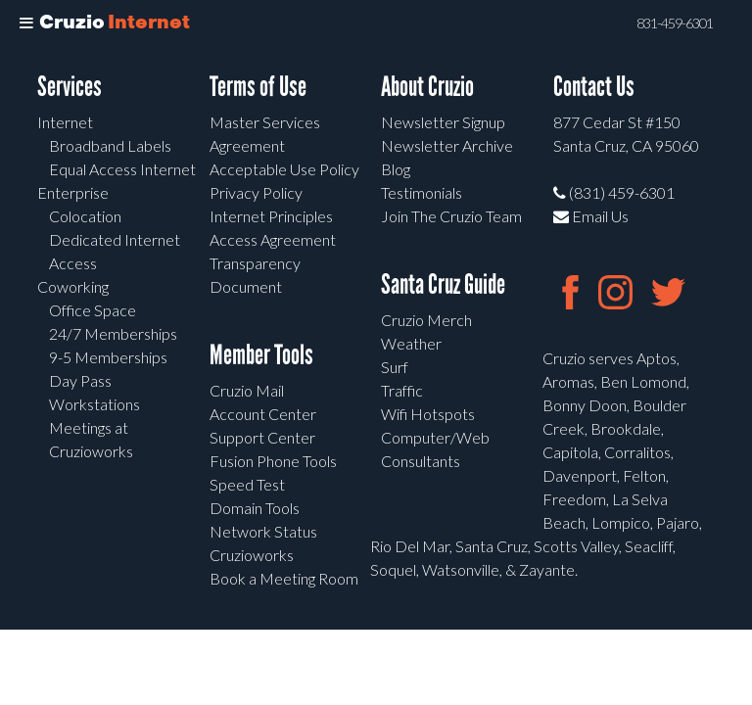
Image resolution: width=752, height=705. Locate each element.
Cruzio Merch (426, 319)
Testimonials (421, 192)
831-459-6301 (674, 23)
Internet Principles (271, 216)
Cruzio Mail (247, 390)
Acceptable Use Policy (284, 169)
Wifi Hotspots (428, 413)
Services (69, 87)
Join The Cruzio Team (451, 216)
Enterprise (73, 192)
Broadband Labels (110, 145)
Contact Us (593, 87)
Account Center (263, 413)
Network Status (263, 531)
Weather (411, 343)
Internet (65, 122)
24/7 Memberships (113, 333)
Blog (395, 169)
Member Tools (261, 355)
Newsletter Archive (447, 145)
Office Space (92, 310)
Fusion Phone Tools (273, 460)
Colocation (85, 216)
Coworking (73, 286)
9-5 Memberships (108, 357)
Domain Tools (255, 507)
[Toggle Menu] (26, 23)
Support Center (262, 437)
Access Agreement (273, 239)
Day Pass (80, 380)
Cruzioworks (252, 554)
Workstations (94, 404)
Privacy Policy (256, 192)
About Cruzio (427, 87)
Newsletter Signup (443, 122)
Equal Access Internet (122, 169)
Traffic (402, 390)
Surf (394, 366)
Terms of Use (258, 87)
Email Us (591, 216)
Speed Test (247, 484)
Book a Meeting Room (284, 578)
